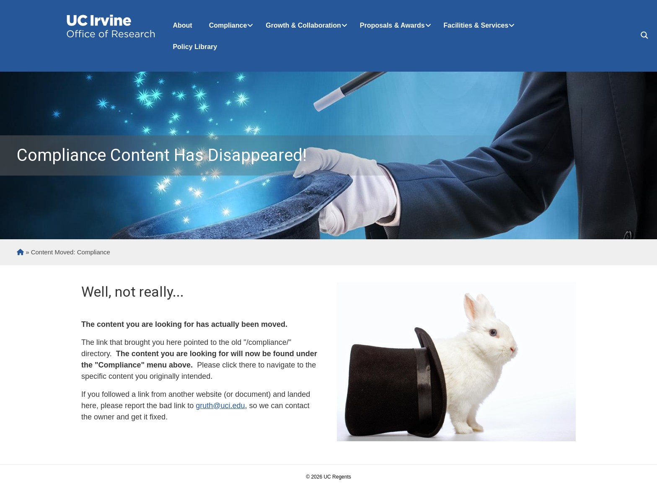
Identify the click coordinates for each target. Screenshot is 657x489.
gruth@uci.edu (220, 405)
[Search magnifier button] (644, 35)
